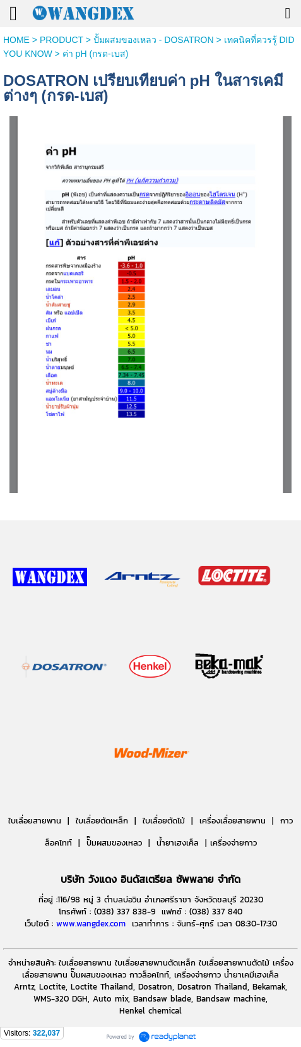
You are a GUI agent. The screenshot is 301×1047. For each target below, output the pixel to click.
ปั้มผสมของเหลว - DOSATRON (153, 40)
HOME (16, 40)
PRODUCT (61, 40)
